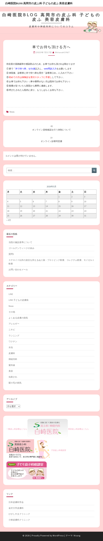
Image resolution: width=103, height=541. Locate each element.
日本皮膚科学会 (16, 502)
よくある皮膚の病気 (18, 317)
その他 (12, 312)
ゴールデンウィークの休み (21, 248)
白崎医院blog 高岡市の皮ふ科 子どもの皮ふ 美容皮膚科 (39, 3)
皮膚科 (12, 353)
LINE (11, 294)
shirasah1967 (62, 52)
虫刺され (13, 377)
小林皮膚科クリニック (19, 519)
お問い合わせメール (18, 269)
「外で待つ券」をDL (23, 68)
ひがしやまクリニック (19, 514)
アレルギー (14, 323)
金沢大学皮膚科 (16, 508)
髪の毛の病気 (15, 382)
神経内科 (13, 359)
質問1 (11, 254)
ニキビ (12, 329)
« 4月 (8, 220)
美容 (11, 371)
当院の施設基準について (20, 242)
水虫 (11, 347)
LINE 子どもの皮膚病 (18, 300)
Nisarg (77, 535)
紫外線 (12, 365)
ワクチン (13, 341)
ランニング (14, 335)
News (12, 111)
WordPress (58, 535)
